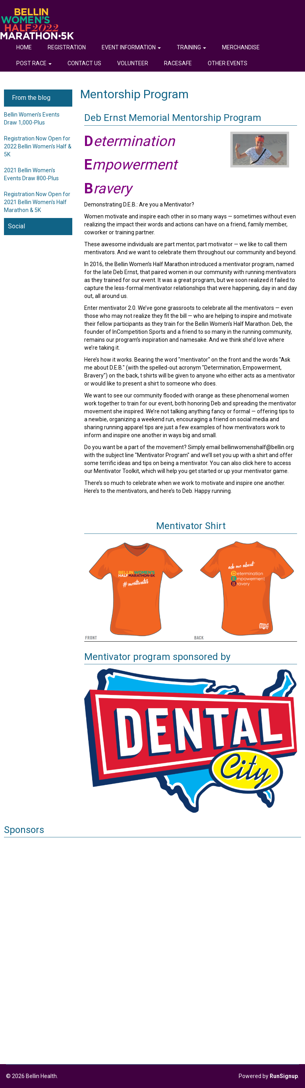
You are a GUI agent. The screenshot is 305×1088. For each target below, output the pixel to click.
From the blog (31, 97)
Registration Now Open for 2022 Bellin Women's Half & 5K (37, 146)
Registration (67, 47)
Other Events (227, 63)
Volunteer (132, 63)
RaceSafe (178, 63)
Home (24, 47)
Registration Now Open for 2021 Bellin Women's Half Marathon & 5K (37, 202)
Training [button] (191, 47)
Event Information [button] (131, 47)
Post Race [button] (34, 63)
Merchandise (241, 47)
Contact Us (84, 63)
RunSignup (284, 1076)
